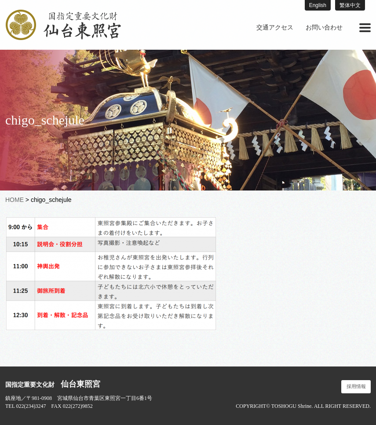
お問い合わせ (324, 27)
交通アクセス (274, 27)
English (317, 5)
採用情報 (356, 386)
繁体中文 (350, 5)
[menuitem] (274, 27)
